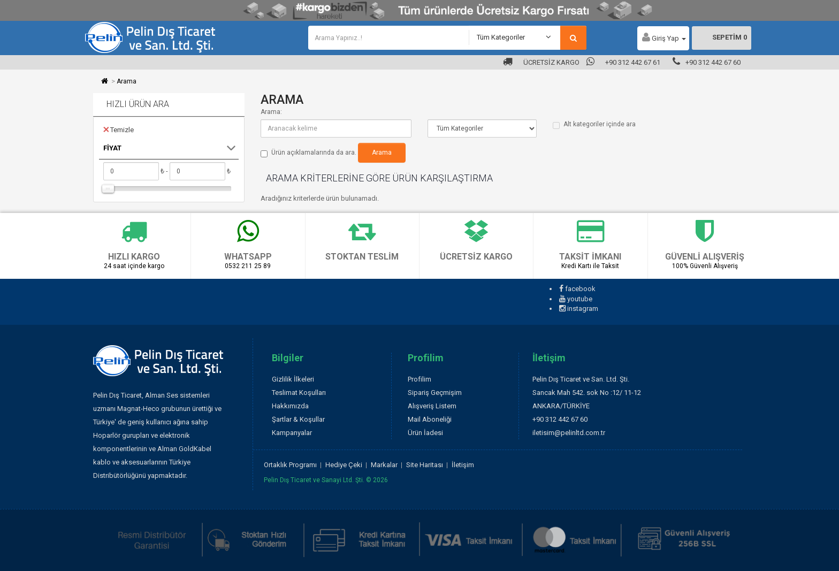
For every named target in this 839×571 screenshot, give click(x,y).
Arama (126, 81)
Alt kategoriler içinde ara (594, 124)
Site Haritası (424, 465)
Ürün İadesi (425, 433)
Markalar (384, 465)
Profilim (419, 379)
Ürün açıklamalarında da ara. (308, 153)
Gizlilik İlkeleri (293, 379)
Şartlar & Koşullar (298, 419)
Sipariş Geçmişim (435, 393)
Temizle (118, 129)
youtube (575, 299)
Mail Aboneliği (430, 419)
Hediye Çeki (343, 465)
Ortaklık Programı (290, 465)
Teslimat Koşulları (299, 393)
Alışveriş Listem (432, 406)
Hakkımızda (290, 406)
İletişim (463, 465)
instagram (578, 308)
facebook (577, 289)
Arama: (271, 112)
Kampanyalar (292, 433)
